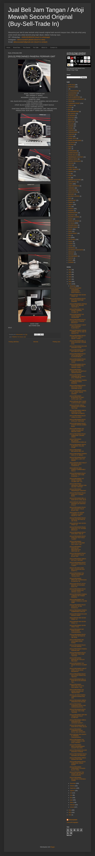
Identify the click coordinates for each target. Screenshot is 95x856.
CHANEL (70, 128)
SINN (69, 235)
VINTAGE (70, 254)
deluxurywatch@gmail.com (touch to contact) (30, 42)
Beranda (35, 341)
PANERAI (14, 336)
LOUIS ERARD (72, 190)
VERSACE (71, 252)
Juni (71, 795)
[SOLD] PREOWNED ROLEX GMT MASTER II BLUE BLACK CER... (78, 509)
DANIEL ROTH (72, 138)
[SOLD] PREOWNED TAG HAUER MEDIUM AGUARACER (77, 316)
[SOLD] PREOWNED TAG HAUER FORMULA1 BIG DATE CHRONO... (77, 741)
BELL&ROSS (71, 113)
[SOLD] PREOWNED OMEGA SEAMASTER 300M (78, 758)
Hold (69, 173)
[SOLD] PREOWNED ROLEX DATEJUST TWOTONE (78, 420)
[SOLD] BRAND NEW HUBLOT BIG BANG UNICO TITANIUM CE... (78, 464)
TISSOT (70, 241)
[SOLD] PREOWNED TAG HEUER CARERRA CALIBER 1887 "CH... (77, 480)
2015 (70, 284)
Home (8, 47)
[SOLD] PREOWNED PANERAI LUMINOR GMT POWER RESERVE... (78, 596)
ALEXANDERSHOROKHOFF (76, 99)
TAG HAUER (71, 239)
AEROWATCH (72, 95)
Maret (71, 802)
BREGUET (71, 120)
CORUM (70, 136)
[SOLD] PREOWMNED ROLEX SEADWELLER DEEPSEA (78, 754)
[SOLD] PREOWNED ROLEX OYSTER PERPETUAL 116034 (78, 360)
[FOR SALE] (71, 84)
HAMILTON (71, 167)
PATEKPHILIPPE (73, 212)
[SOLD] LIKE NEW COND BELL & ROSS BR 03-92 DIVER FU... (77, 569)
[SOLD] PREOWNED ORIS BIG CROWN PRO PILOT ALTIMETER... (78, 716)
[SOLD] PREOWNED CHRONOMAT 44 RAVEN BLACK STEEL (77, 768)
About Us (44, 47)
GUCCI (70, 165)
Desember (73, 286)
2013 (70, 812)
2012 (70, 815)
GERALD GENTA (73, 159)
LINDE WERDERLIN (73, 186)
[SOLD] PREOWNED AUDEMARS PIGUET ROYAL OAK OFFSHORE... (78, 730)
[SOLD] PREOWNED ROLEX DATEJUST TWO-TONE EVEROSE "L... (78, 475)
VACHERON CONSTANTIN (75, 250)
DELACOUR (71, 142)
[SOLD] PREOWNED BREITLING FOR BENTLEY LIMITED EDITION (78, 371)
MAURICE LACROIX (73, 196)
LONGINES (71, 188)
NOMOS (70, 202)
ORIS (69, 206)
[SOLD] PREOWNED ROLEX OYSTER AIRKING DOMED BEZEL (78, 425)
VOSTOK (70, 258)
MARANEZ (71, 194)
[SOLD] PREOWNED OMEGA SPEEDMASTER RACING (78, 701)
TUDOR (70, 243)
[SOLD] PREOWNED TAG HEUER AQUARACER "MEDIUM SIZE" (77, 691)
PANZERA (71, 210)
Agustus (72, 790)
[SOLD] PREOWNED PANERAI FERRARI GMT (78, 649)
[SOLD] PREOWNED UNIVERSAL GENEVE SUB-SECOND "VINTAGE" (78, 485)
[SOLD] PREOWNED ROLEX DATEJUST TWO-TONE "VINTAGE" (78, 654)
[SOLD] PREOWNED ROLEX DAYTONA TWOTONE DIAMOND (78, 300)
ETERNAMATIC (72, 151)
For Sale (36, 47)
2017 (70, 279)
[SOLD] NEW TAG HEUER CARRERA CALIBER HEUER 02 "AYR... (77, 514)
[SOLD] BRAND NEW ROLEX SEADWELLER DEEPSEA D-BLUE (78, 503)
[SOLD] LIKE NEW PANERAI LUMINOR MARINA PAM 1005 (77, 696)
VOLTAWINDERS (73, 256)
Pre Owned (26, 47)
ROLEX (70, 229)
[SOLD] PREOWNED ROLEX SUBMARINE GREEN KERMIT (78, 763)
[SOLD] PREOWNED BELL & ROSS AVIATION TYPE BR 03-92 (78, 342)
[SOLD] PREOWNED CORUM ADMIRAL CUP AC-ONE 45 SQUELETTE (78, 332)
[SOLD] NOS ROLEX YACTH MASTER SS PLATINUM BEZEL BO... (78, 585)
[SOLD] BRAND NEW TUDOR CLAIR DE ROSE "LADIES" (78, 402)
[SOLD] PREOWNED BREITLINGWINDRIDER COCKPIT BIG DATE (77, 746)
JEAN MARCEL (72, 182)
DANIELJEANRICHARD (74, 140)
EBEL (69, 148)
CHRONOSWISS (73, 132)
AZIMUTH (71, 105)
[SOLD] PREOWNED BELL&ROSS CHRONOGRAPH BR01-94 (78, 441)
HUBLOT (70, 175)
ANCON (70, 101)
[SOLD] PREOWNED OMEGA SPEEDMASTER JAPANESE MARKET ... (78, 721)
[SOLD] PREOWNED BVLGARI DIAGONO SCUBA (78, 346)
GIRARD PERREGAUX (74, 161)
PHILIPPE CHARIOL (73, 217)
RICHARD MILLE (73, 225)
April (71, 800)
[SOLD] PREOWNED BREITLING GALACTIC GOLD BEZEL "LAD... (77, 686)
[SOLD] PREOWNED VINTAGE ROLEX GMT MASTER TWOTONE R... (78, 305)
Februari (72, 804)
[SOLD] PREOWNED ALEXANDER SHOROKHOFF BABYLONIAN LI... (75, 290)
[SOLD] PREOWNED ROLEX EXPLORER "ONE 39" (78, 533)
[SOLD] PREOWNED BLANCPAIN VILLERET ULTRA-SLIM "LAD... (77, 397)
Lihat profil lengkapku (72, 822)
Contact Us (53, 47)
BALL (69, 109)
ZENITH (70, 260)
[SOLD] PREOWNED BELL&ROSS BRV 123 (77, 450)
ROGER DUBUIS (73, 227)
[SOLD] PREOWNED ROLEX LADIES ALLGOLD (78, 416)
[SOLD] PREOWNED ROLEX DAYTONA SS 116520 (78, 350)
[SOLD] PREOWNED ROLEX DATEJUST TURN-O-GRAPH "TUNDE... (78, 337)
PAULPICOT (71, 215)
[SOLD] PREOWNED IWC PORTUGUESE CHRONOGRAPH (77, 631)
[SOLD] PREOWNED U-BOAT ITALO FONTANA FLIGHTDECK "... (78, 326)
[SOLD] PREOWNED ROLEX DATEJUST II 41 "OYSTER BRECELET (78, 528)
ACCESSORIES (72, 93)
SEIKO (70, 231)
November (73, 783)
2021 (70, 269)
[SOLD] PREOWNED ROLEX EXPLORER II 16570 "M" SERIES (78, 459)
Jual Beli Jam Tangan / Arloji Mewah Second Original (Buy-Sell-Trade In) (46, 16)
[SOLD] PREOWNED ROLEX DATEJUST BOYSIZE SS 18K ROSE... (78, 519)
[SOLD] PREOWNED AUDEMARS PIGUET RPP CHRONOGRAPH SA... (78, 705)
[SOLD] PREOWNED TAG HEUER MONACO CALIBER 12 (78, 665)
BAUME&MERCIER (73, 111)
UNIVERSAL (71, 248)
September (73, 788)
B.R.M (70, 107)
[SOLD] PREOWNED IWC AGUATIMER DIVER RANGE (77, 641)
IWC (69, 177)
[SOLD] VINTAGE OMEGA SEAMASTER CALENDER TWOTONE (78, 407)
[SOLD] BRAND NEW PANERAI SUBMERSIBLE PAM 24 (77, 469)
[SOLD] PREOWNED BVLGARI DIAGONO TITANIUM (78, 750)
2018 (70, 277)
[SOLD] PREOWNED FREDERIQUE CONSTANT (78, 489)
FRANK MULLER (73, 155)
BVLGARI (70, 124)
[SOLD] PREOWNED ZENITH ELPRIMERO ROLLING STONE (78, 446)
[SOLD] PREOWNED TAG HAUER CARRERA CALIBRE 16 (77, 311)
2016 (70, 281)
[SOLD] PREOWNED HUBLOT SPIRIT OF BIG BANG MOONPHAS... (78, 670)
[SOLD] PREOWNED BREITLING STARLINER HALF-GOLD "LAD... (77, 543)
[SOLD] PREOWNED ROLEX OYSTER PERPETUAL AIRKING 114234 (78, 590)
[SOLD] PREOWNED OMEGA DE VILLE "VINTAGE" (78, 559)
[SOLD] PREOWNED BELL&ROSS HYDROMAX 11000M (78, 779)
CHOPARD (71, 130)
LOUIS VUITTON (73, 192)
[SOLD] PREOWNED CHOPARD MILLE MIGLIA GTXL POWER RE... (77, 376)
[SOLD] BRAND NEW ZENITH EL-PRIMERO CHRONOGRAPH (78, 736)
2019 (70, 274)
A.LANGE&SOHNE (73, 91)
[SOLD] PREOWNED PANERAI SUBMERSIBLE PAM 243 (78, 610)
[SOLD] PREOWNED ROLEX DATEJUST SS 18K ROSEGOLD (78, 606)
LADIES (70, 184)
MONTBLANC (72, 200)
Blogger (53, 847)
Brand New (16, 47)
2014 (70, 810)
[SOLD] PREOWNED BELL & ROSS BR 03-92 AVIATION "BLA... (78, 681)
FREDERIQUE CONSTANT (75, 157)
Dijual (69, 146)
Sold (25, 336)
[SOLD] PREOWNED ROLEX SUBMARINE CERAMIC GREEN (78, 435)
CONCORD (71, 134)
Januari (72, 807)
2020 (70, 272)
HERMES (70, 171)
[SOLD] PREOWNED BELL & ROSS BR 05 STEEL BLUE (78, 499)
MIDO (69, 198)
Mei (71, 797)
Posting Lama (56, 341)
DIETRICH (71, 144)
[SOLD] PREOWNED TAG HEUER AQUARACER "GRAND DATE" (77, 574)
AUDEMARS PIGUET (74, 103)
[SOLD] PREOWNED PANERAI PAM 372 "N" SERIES (78, 454)
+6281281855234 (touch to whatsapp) (35, 37)
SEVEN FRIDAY (72, 233)
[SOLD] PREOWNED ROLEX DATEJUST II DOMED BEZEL (78, 494)
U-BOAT (70, 246)
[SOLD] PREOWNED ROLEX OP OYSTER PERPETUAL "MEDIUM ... (78, 675)
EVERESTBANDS (73, 153)
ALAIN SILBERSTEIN (74, 97)
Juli (71, 793)
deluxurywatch (73, 819)
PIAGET (70, 219)
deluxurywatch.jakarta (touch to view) (31, 40)
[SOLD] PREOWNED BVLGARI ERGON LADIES (78, 614)
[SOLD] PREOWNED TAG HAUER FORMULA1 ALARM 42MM (78, 601)
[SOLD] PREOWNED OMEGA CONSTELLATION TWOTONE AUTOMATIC (78, 412)
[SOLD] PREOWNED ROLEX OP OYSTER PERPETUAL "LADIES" (78, 564)
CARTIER (70, 126)
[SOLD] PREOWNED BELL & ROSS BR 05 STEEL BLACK (78, 726)
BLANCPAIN (71, 115)
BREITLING (71, 122)
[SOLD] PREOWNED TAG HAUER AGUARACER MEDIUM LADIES (77, 430)
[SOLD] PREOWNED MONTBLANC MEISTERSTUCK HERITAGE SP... (75, 549)
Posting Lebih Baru (14, 341)
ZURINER (71, 262)
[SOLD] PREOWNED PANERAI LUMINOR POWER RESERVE (78, 382)
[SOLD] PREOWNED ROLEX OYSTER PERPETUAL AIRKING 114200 (78, 366)
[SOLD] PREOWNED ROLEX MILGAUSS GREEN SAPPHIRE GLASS (78, 387)
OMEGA (70, 204)
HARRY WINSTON (73, 169)
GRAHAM (71, 163)
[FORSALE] (71, 87)
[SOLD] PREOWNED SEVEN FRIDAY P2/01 (78, 626)
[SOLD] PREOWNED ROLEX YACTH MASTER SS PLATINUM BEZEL (78, 355)
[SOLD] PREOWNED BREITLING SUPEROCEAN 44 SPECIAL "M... (78, 580)
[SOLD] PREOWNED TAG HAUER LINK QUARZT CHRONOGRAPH (77, 774)
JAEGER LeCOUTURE (74, 179)
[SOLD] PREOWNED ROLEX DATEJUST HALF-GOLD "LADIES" (78, 538)
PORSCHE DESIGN (73, 221)
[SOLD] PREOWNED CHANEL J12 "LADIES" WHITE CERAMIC (78, 392)
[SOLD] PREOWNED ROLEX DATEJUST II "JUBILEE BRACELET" (78, 321)
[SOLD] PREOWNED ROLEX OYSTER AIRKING (78, 645)
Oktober (72, 786)
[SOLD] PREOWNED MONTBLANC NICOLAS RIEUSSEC (77, 659)
